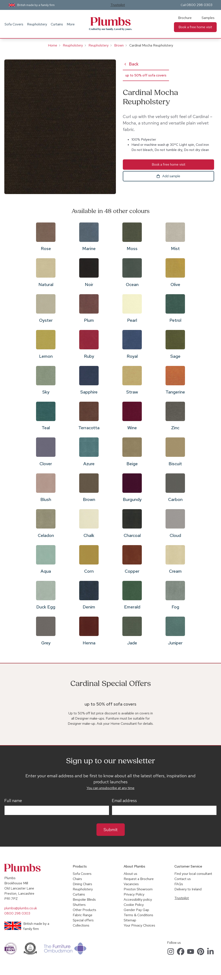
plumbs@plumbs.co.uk (20, 908)
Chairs (77, 879)
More (71, 24)
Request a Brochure (139, 879)
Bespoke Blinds (84, 899)
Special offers (83, 920)
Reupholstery (37, 24)
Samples (208, 18)
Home (52, 45)
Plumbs (110, 21)
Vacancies (131, 884)
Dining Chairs (82, 884)
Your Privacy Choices (139, 925)
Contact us (182, 879)
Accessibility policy (138, 899)
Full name (13, 800)
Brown (119, 45)
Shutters (79, 904)
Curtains (57, 24)
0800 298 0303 (199, 5)
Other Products (84, 910)
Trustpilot (117, 5)
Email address (124, 800)
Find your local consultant (193, 873)
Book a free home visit (195, 27)
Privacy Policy (134, 894)
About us (130, 873)
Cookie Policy (134, 904)
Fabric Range (82, 915)
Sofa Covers (14, 24)
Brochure (185, 18)
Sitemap (130, 920)
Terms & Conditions (138, 915)
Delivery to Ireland (188, 889)
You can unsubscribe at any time (110, 788)
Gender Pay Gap (136, 910)
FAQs (178, 884)
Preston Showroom (138, 889)
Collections (81, 925)
